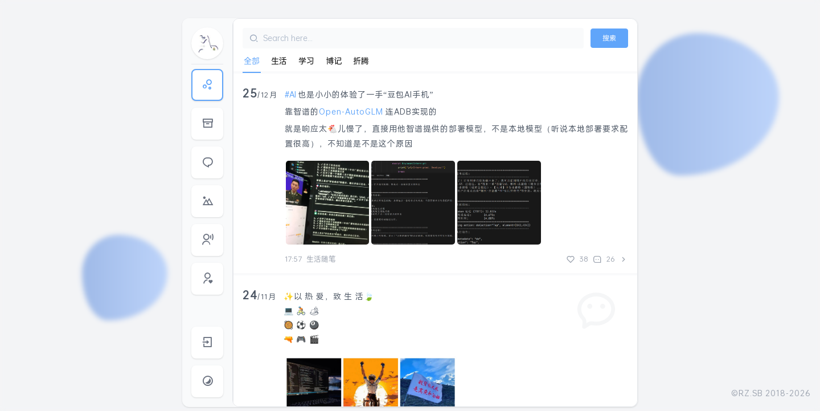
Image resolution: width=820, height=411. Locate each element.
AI (292, 94)
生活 (279, 60)
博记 (334, 60)
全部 (252, 60)
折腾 (361, 60)
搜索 (609, 38)
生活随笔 (321, 259)
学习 (306, 60)
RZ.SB (751, 393)
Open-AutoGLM (351, 111)
